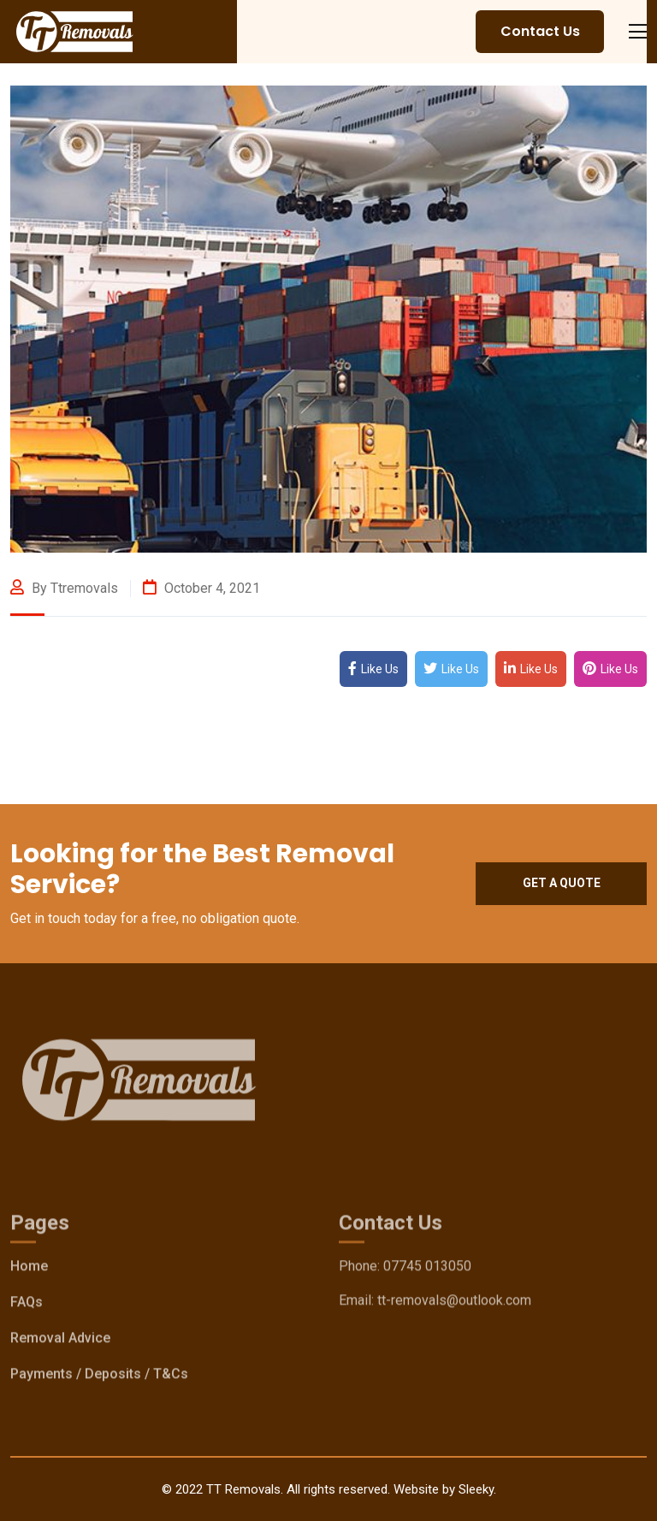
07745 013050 (427, 1270)
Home (29, 1270)
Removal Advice (60, 1342)
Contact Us (540, 31)
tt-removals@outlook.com (454, 1304)
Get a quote (562, 883)
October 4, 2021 (201, 588)
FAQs (26, 1306)
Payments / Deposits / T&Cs (99, 1378)
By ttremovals (64, 588)
